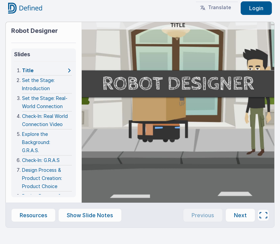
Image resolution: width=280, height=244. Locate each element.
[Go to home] (25, 8)
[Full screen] (263, 215)
